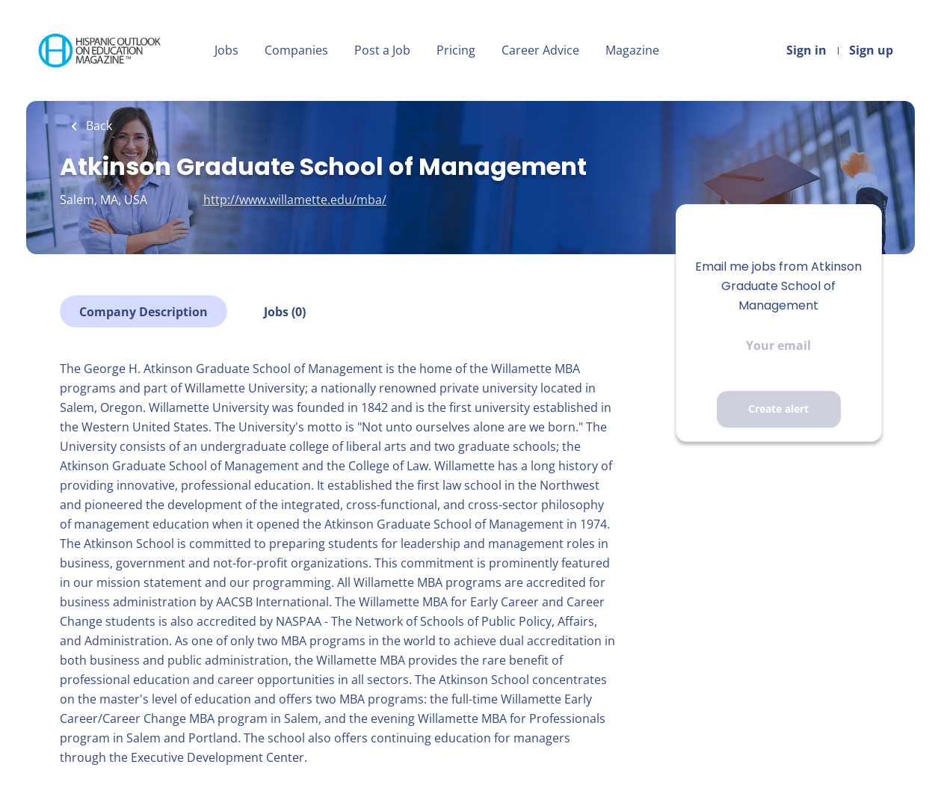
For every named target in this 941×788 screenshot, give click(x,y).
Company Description (143, 312)
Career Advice (540, 50)
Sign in (806, 50)
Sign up (871, 50)
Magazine (632, 50)
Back (97, 125)
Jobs (226, 50)
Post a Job (382, 50)
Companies (296, 50)
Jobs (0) (285, 312)
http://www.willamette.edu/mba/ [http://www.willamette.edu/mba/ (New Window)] (294, 199)
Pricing (455, 50)
